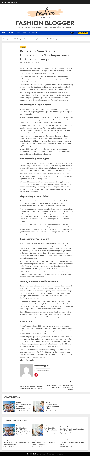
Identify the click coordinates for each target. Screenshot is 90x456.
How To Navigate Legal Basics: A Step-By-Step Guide (43, 443)
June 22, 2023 (36, 63)
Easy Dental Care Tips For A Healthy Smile (52, 406)
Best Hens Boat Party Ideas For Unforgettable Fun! (23, 430)
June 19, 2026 (21, 410)
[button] (76, 32)
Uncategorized (64, 427)
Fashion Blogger (45, 23)
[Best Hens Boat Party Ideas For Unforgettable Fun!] (9, 406)
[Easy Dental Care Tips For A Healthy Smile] (38, 406)
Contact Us (33, 33)
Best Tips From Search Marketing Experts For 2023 (72, 430)
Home (3, 33)
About (18, 33)
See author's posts (43, 370)
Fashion (10, 33)
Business (23, 47)
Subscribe (82, 33)
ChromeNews (50, 454)
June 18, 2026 (50, 410)
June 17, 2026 (8, 446)
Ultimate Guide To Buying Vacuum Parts (72, 443)
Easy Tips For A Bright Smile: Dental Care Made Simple (16, 443)
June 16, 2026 (36, 446)
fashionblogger (25, 63)
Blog (24, 33)
